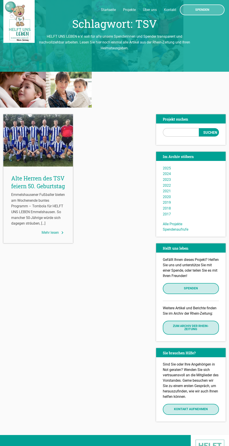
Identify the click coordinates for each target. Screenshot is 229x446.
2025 (167, 132)
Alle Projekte (172, 188)
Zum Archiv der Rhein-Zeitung (191, 291)
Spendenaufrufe (175, 193)
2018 (167, 172)
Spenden (202, 9)
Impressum (13, 424)
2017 (167, 178)
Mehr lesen (53, 196)
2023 (167, 144)
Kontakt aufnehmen (191, 373)
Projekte (129, 10)
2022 (167, 149)
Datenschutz (14, 430)
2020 (167, 161)
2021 (167, 155)
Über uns (150, 10)
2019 (167, 167)
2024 (167, 138)
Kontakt (170, 10)
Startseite (108, 10)
